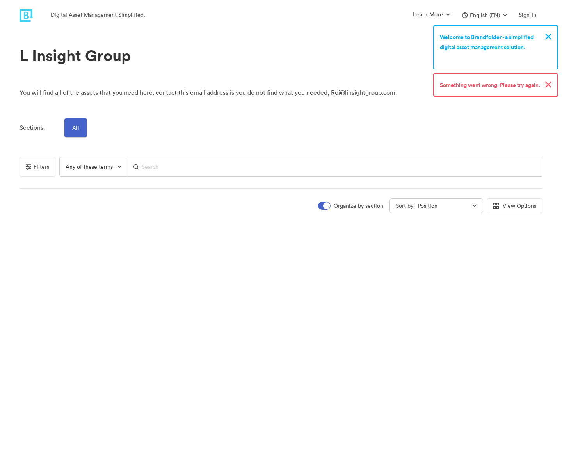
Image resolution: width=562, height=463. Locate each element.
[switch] (351, 206)
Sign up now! (458, 57)
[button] (484, 15)
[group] (93, 167)
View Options (514, 205)
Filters (37, 166)
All (75, 127)
